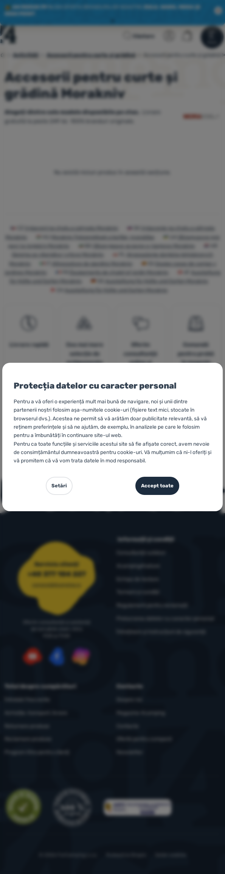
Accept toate (157, 486)
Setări (59, 486)
